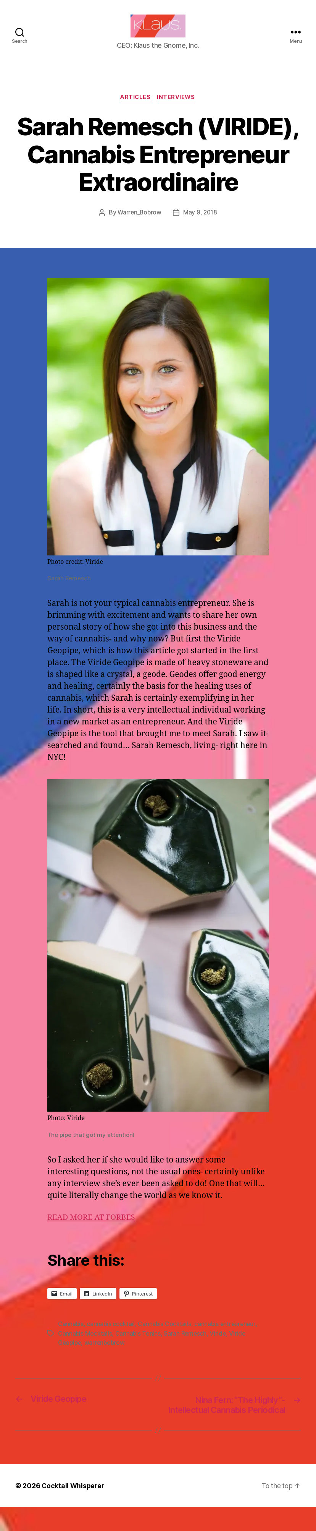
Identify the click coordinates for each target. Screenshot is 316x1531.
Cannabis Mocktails (85, 1345)
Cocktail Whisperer (74, 1509)
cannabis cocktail (111, 1336)
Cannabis (71, 1336)
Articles (134, 109)
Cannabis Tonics (138, 1345)
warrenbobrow (106, 1354)
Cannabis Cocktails (165, 1336)
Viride (219, 1345)
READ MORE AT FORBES (93, 1229)
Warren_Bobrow (139, 224)
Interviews (177, 109)
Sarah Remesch (186, 1345)
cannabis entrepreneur (226, 1336)
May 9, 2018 (201, 224)
